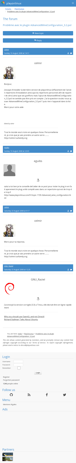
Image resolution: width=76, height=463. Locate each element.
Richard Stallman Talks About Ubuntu (21, 319)
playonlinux (11, 3)
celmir (6, 50)
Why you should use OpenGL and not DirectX (24, 316)
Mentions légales (9, 404)
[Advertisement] (37, 429)
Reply (38, 40)
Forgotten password (11, 380)
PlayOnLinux (19, 9)
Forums (8, 9)
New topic (38, 33)
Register (6, 377)
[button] (73, 3)
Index (20, 334)
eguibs (6, 147)
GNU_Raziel (8, 266)
